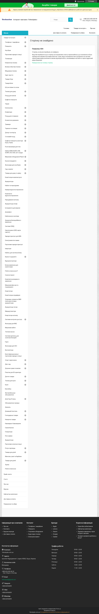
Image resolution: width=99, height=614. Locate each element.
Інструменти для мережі (12, 208)
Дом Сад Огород (10, 399)
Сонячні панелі (9, 275)
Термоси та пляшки (11, 128)
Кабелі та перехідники (12, 185)
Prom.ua (58, 608)
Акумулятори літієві (11, 204)
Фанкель (8, 407)
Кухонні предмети (10, 161)
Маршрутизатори (10, 311)
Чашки (7, 104)
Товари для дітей (10, 452)
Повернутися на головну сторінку (42, 63)
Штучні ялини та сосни (12, 87)
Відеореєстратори (10, 261)
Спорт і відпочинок (11, 360)
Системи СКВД (9, 226)
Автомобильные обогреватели (10, 394)
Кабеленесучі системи (12, 216)
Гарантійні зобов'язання (85, 526)
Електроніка (9, 108)
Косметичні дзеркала (11, 120)
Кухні (6, 384)
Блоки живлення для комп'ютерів (11, 266)
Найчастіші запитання (10, 494)
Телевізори (8, 58)
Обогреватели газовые (12, 403)
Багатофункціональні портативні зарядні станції (13, 355)
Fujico (6, 342)
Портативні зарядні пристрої (14, 244)
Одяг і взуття (9, 75)
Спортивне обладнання (35, 531)
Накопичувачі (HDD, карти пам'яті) (13, 231)
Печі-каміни (8, 436)
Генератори (8, 432)
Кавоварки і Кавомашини (13, 423)
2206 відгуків (80, 1)
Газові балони (9, 427)
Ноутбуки (8, 50)
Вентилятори (9, 350)
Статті (6, 479)
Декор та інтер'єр (10, 132)
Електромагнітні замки (12, 240)
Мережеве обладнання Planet (14, 157)
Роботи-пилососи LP (11, 271)
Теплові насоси (9, 332)
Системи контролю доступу (13, 319)
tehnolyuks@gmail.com (9, 579)
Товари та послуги (79, 28)
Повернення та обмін (78, 33)
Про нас (92, 28)
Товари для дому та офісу (13, 173)
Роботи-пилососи (10, 469)
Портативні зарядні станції (13, 54)
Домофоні (8, 212)
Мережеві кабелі (10, 327)
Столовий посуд (10, 136)
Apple (55, 526)
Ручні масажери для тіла (12, 146)
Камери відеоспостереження (14, 189)
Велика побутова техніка (12, 67)
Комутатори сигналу (11, 315)
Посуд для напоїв (10, 95)
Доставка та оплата (59, 33)
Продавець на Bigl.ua (49, 610)
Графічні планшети (11, 99)
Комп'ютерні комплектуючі (13, 177)
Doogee (55, 534)
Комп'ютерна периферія (12, 295)
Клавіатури (8, 112)
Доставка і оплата (9, 534)
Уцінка (7, 464)
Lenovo (55, 529)
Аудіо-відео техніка (34, 534)
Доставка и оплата (10, 499)
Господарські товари (11, 415)
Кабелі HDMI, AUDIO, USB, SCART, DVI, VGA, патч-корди (14, 152)
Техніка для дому (10, 91)
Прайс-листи (8, 474)
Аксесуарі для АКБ (11, 323)
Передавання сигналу (12, 200)
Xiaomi (55, 531)
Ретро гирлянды (10, 448)
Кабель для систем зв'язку (13, 252)
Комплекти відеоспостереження (11, 194)
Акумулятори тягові (11, 307)
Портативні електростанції (13, 444)
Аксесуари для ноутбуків (13, 165)
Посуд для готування (11, 116)
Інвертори (8, 248)
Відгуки (6, 489)
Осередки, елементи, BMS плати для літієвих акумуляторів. (13, 301)
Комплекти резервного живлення (12, 280)
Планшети (8, 46)
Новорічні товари (10, 419)
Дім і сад (8, 364)
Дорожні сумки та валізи (12, 368)
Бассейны (8, 389)
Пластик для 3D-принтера (13, 372)
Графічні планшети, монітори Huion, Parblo (14, 141)
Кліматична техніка (11, 63)
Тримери (8, 124)
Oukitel (55, 536)
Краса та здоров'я (10, 257)
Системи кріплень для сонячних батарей (12, 337)
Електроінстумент (34, 536)
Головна (66, 28)
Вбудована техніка (11, 71)
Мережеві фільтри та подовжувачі (11, 286)
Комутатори (9, 291)
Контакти (92, 33)
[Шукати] (70, 20)
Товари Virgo (9, 79)
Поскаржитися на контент (47, 612)
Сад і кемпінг (9, 169)
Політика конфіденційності (62, 612)
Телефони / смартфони (12, 42)
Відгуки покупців (9, 531)
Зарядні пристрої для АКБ (13, 236)
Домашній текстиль (11, 411)
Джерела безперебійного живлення (13, 221)
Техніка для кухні (10, 380)
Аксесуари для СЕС (11, 346)
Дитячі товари (9, 376)
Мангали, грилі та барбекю (13, 456)
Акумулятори (9, 181)
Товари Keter (9, 83)
